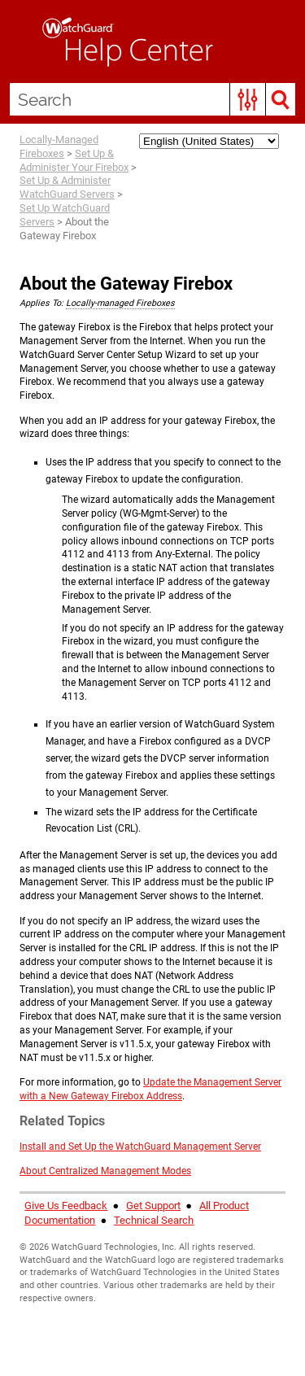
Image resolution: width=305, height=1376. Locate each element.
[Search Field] (152, 99)
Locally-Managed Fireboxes (59, 146)
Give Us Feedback (65, 1205)
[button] (247, 99)
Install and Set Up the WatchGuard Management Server (140, 1146)
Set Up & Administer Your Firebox (74, 160)
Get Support (153, 1205)
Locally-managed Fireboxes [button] (120, 303)
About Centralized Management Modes (105, 1171)
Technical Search (154, 1220)
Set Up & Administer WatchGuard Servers (67, 187)
